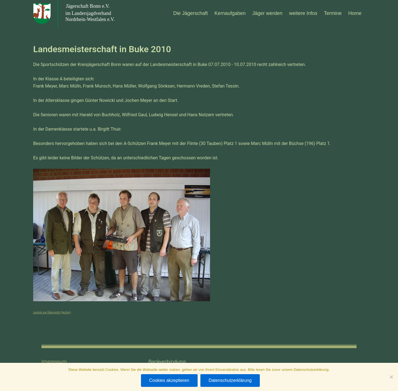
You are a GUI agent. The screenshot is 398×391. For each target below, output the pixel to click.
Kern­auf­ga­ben (230, 13)
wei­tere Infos (303, 13)
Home (355, 13)
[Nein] (391, 377)
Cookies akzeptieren (169, 380)
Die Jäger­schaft (190, 13)
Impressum (54, 361)
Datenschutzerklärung (230, 380)
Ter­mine (333, 13)
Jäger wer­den (267, 13)
